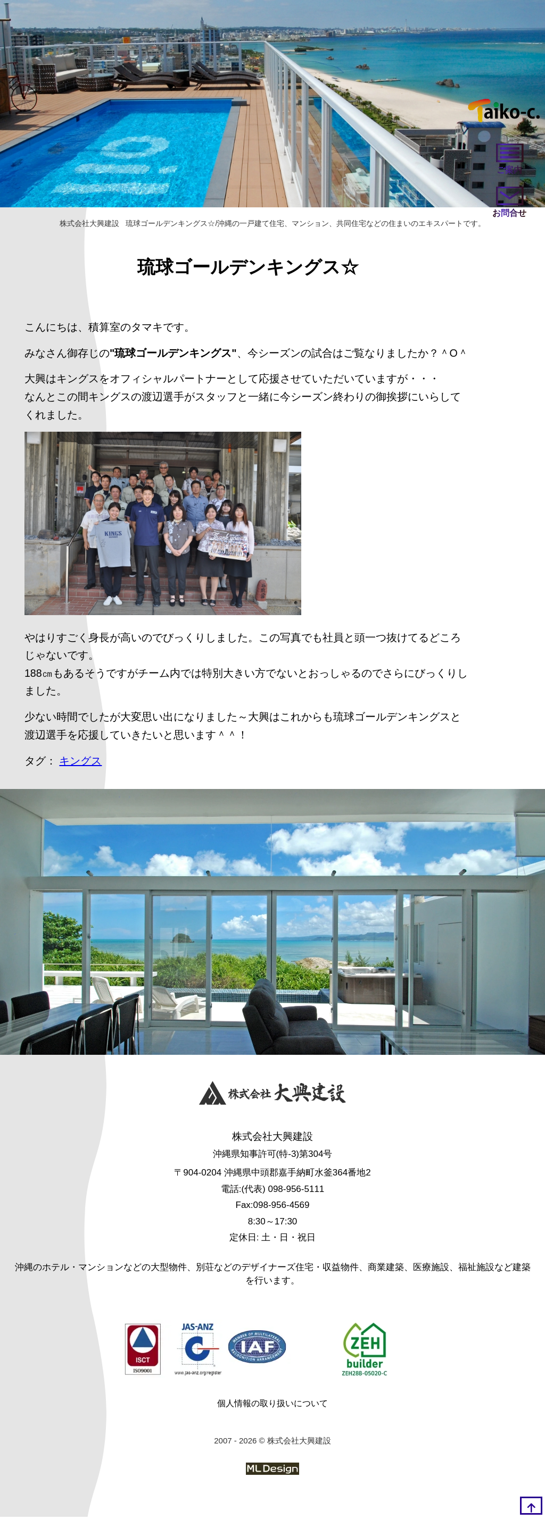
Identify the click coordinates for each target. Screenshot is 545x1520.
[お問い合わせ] (508, 206)
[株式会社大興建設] (273, 1098)
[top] (531, 1506)
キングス (81, 764)
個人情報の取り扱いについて (272, 1406)
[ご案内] (508, 161)
